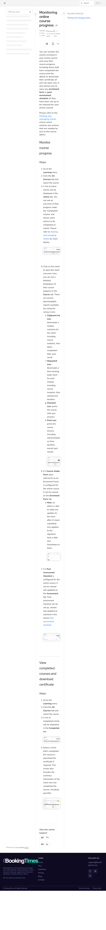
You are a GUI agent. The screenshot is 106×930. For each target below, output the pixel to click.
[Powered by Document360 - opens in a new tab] (17, 847)
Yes (45, 837)
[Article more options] (58, 44)
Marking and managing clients (50, 235)
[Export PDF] (53, 44)
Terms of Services (84, 888)
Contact (41, 880)
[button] (91, 3)
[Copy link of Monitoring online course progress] (56, 25)
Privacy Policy (97, 888)
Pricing (41, 873)
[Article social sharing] (47, 44)
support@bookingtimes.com (95, 863)
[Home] (5, 3)
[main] (50, 429)
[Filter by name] (19, 12)
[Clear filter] (30, 12)
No (44, 844)
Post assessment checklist (48, 621)
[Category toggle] (35, 14)
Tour (40, 866)
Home (40, 862)
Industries (42, 869)
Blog (40, 876)
